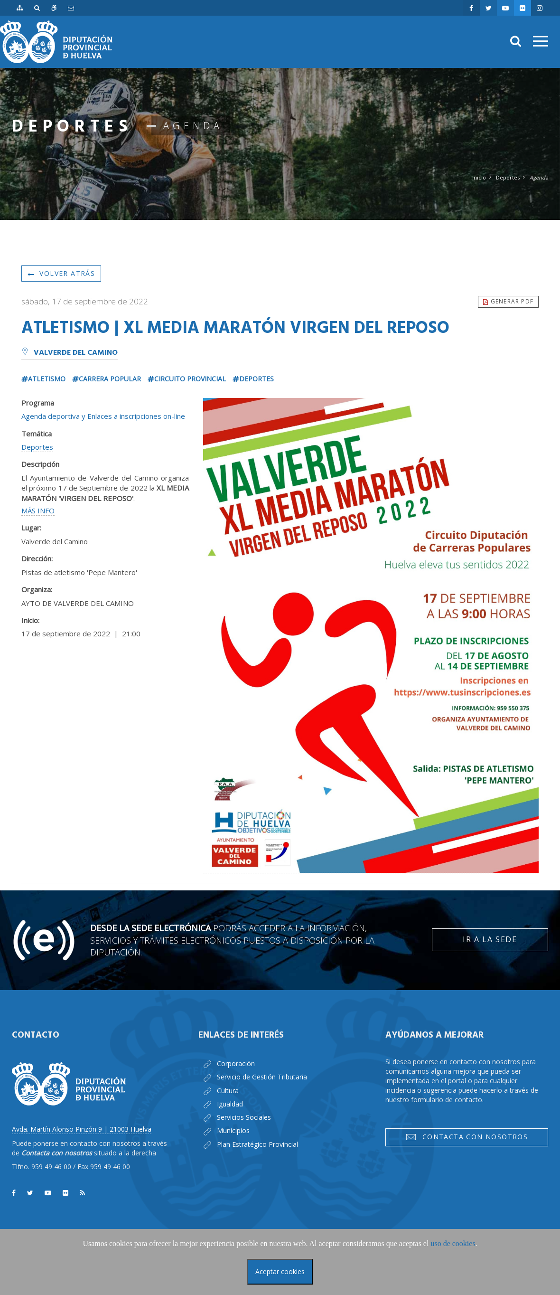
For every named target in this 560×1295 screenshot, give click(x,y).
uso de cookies (452, 1243)
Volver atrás (61, 273)
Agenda (539, 177)
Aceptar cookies (280, 1271)
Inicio (479, 177)
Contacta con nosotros (466, 1137)
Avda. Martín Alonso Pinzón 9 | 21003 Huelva (81, 1129)
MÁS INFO (38, 510)
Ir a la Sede (490, 939)
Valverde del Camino (69, 353)
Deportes (508, 177)
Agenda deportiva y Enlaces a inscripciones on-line (103, 416)
